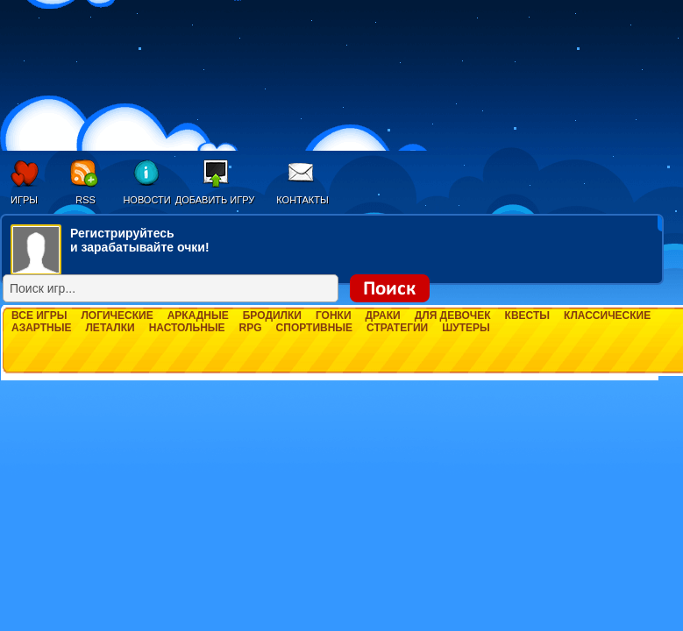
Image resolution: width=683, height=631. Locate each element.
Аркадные (198, 315)
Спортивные (314, 328)
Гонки (334, 315)
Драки (383, 315)
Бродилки (272, 315)
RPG (250, 328)
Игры (24, 200)
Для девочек (453, 315)
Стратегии (397, 328)
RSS (85, 200)
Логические (117, 315)
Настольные (187, 328)
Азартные (41, 328)
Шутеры (466, 328)
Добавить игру (215, 200)
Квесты (527, 315)
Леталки (109, 328)
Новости (146, 200)
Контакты (302, 200)
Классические (607, 315)
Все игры (39, 315)
